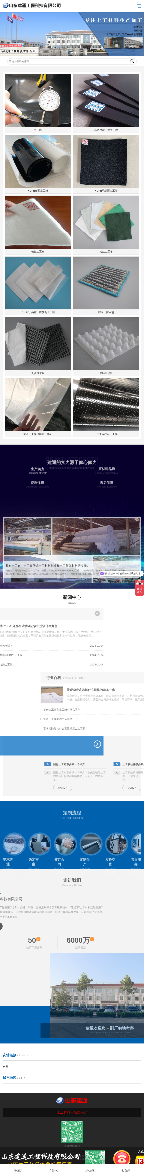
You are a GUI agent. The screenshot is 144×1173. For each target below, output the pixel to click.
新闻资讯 (90, 1168)
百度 (5, 1066)
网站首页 (18, 1168)
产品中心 (54, 1168)
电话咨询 (126, 1168)
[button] (69, 53)
